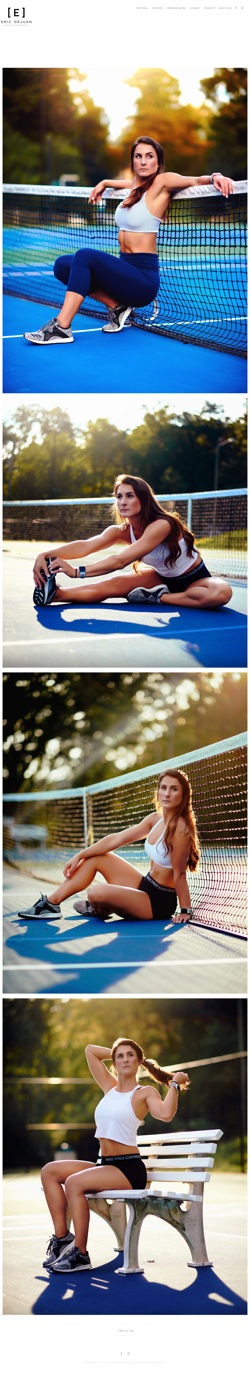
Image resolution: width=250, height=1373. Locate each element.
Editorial (142, 8)
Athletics (157, 8)
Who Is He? (225, 8)
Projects (209, 8)
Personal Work (176, 8)
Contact (195, 8)
